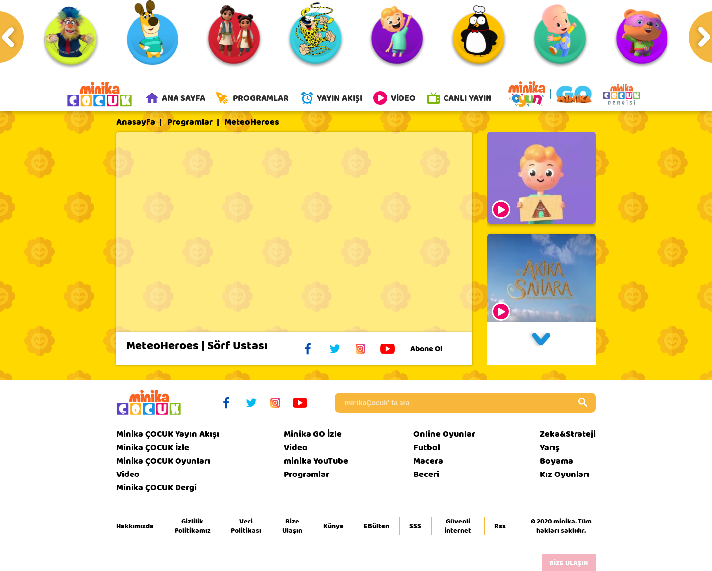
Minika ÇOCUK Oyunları (163, 462)
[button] (541, 344)
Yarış (550, 448)
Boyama (556, 462)
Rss (500, 527)
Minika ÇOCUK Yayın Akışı (167, 435)
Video (128, 475)
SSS (415, 527)
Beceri (426, 475)
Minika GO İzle (313, 435)
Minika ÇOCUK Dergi (156, 488)
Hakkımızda (135, 527)
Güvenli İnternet (458, 527)
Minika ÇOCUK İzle (152, 448)
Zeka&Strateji (568, 435)
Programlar (190, 123)
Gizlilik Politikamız (193, 527)
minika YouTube (316, 462)
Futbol (426, 448)
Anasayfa (135, 123)
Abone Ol (433, 350)
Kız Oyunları (564, 475)
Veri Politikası (246, 527)
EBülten (376, 527)
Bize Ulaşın (292, 527)
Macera (428, 462)
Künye (333, 527)
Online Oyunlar (444, 435)
